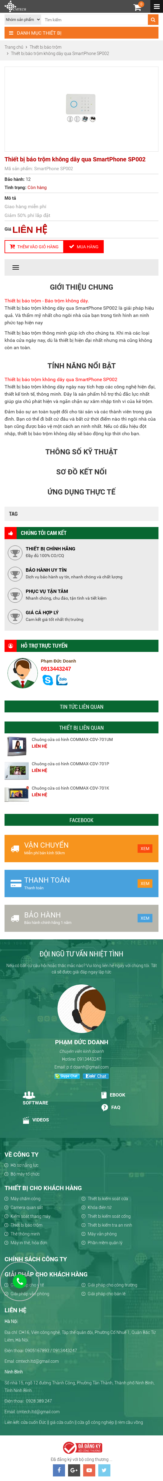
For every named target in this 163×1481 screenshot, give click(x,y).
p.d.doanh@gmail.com (88, 1067)
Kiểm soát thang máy (31, 1216)
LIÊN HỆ (29, 230)
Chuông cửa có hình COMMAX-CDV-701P (70, 763)
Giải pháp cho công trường (112, 1285)
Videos (36, 1120)
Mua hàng (84, 246)
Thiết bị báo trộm (26, 1225)
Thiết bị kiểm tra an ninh (110, 1225)
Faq (110, 1108)
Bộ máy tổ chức (25, 1174)
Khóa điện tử (99, 1207)
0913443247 (56, 669)
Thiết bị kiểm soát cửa (108, 1198)
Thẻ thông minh (25, 1233)
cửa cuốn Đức (33, 1422)
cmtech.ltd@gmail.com (38, 1411)
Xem (145, 848)
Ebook (113, 1095)
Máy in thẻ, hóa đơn (29, 1242)
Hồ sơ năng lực (24, 1165)
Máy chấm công (26, 1198)
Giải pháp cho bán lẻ (107, 1293)
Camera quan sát (27, 1207)
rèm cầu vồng (130, 1422)
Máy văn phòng (102, 1233)
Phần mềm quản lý (105, 1242)
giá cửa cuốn (62, 1422)
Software (35, 1098)
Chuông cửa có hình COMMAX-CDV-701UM (72, 739)
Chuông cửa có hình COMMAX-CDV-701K (70, 788)
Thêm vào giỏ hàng (34, 246)
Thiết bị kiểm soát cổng (109, 1216)
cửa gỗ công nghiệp (95, 1422)
